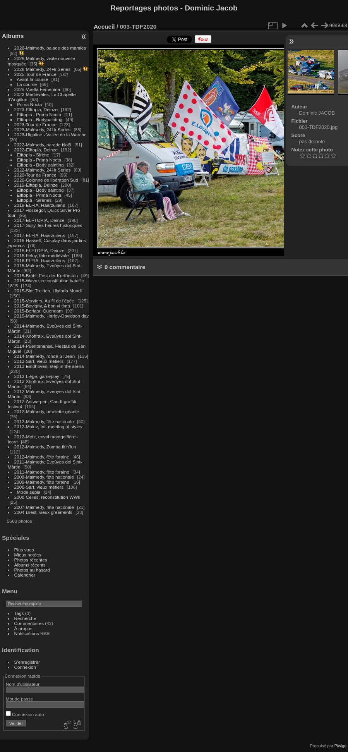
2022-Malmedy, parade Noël (43, 144)
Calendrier (24, 574)
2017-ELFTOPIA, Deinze (39, 220)
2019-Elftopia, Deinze (36, 184)
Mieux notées (27, 554)
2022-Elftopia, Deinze (36, 149)
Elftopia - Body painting (40, 164)
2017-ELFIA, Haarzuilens (40, 235)
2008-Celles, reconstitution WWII (47, 497)
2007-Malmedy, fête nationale (44, 507)
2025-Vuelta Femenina (37, 89)
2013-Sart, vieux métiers (39, 361)
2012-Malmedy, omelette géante (46, 411)
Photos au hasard (32, 569)
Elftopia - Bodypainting (40, 119)
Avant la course (32, 79)
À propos (23, 628)
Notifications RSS (32, 633)
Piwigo (340, 745)
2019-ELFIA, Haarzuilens (39, 205)
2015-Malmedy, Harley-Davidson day (51, 315)
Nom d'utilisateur (22, 684)
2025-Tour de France (35, 74)
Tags (19, 613)
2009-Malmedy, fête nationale (44, 476)
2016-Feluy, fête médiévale (41, 255)
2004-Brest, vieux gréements (43, 512)
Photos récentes (30, 559)
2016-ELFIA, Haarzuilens (39, 260)
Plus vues (24, 549)
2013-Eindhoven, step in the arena (49, 366)
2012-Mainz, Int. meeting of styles (48, 426)
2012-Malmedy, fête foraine (41, 456)
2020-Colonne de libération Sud (46, 179)
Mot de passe (19, 698)
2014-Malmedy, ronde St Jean (44, 356)
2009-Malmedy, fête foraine (41, 481)
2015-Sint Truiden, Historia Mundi (48, 290)
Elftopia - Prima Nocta (39, 114)
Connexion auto (25, 714)
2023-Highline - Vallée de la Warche (50, 134)
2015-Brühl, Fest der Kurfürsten (46, 275)
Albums (13, 36)
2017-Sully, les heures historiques (48, 225)
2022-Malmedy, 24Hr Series (42, 169)
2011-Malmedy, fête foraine (41, 471)
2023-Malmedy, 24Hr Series (42, 129)
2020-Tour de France (35, 174)
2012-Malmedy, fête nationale (44, 421)
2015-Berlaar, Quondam (38, 310)
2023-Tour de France (35, 124)
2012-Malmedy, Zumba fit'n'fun (45, 446)
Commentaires (29, 623)
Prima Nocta (29, 104)
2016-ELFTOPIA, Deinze (39, 250)
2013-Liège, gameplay (36, 376)
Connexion (25, 667)
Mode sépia (29, 491)
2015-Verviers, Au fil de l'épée (44, 300)
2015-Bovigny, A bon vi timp (42, 305)
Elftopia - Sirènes (34, 200)
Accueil (104, 26)
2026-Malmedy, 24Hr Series (42, 69)
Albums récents (30, 564)
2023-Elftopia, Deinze (36, 109)
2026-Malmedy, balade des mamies (50, 47)
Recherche (25, 618)
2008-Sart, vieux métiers (39, 486)
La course (27, 84)
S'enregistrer (27, 661)
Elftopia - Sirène (33, 154)
